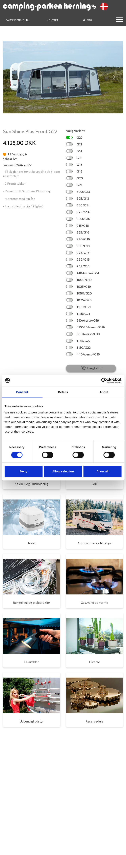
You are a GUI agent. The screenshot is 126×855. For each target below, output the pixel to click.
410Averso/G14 (82, 273)
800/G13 (78, 191)
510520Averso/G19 (85, 327)
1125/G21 (78, 313)
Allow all (102, 471)
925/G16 (77, 232)
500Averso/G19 (83, 334)
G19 (74, 171)
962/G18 (77, 266)
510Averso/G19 (82, 320)
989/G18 (78, 259)
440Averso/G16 (83, 354)
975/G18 (77, 252)
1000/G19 (79, 280)
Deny (23, 471)
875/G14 (77, 212)
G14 (74, 151)
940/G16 (78, 239)
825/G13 (77, 198)
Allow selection (63, 471)
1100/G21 (78, 307)
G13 (74, 144)
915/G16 (77, 225)
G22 (74, 137)
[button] (12, 77)
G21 (74, 185)
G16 (74, 158)
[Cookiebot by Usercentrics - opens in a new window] (104, 381)
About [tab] (104, 392)
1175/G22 (78, 341)
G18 (74, 164)
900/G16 (78, 219)
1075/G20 (79, 300)
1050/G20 (79, 293)
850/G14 (78, 205)
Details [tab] (63, 392)
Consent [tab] (22, 392)
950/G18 (78, 246)
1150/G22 (78, 347)
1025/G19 (78, 286)
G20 (74, 178)
